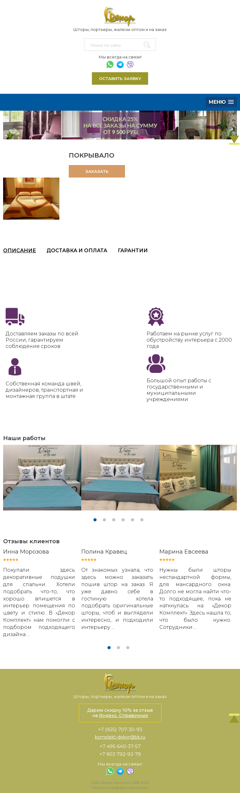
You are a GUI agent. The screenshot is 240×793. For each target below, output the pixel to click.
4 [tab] (123, 519)
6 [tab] (141, 519)
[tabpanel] (42, 477)
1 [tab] (95, 519)
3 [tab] (113, 519)
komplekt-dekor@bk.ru (120, 737)
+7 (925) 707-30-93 (120, 729)
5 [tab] (132, 519)
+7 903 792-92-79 (120, 754)
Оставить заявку (120, 78)
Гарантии (133, 250)
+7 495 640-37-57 (120, 746)
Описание (19, 250)
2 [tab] (104, 519)
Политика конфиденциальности (120, 787)
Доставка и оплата (77, 250)
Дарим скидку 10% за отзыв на (120, 712)
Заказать (96, 171)
